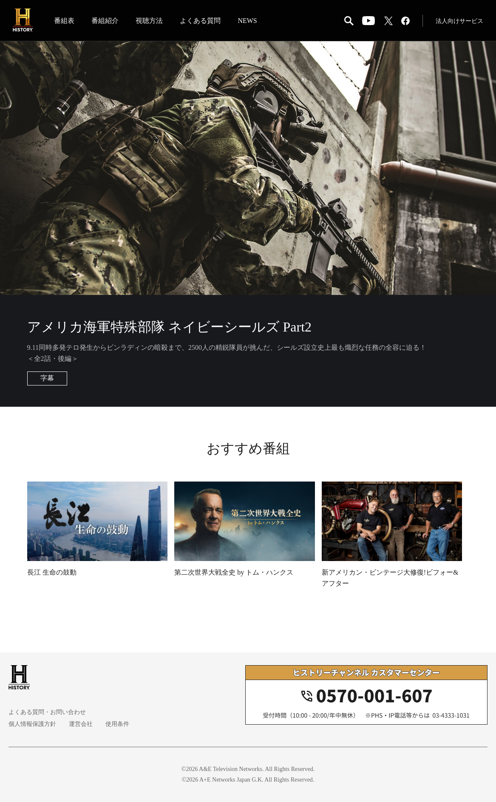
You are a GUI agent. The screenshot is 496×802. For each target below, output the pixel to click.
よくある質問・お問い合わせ (47, 712)
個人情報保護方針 (32, 724)
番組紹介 (105, 20)
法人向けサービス (459, 21)
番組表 (64, 20)
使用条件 (117, 724)
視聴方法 (149, 20)
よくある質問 (200, 20)
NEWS (247, 20)
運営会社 (81, 724)
